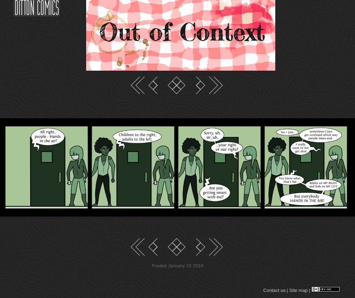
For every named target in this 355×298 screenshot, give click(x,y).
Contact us (274, 290)
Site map (298, 290)
